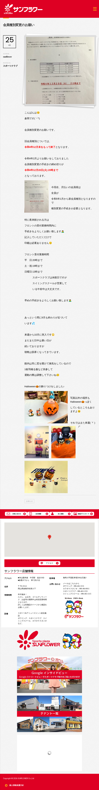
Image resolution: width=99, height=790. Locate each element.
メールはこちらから (71, 583)
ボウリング (22, 618)
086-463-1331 (75, 591)
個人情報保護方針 (16, 785)
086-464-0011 (76, 589)
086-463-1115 (77, 594)
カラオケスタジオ (39, 621)
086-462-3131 (73, 586)
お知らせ (29, 501)
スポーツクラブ (35, 618)
